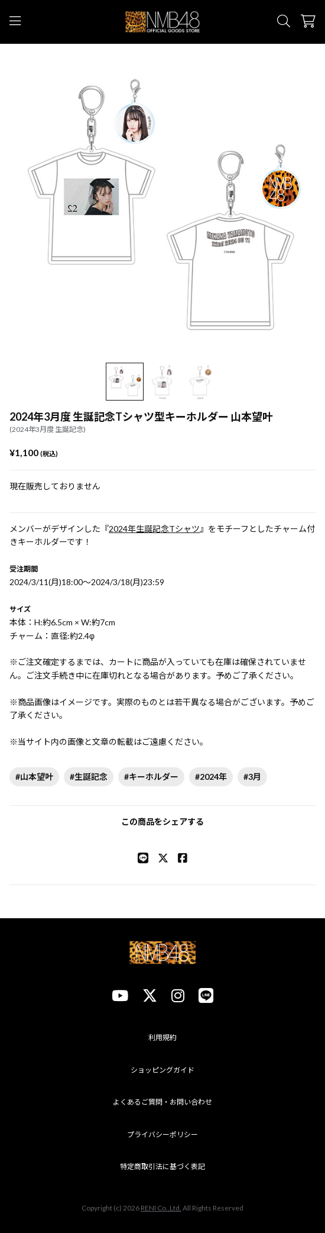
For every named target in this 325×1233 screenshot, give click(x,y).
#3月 (252, 777)
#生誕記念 (89, 777)
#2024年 (211, 777)
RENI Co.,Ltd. (161, 1207)
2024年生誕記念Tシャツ (154, 529)
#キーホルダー (151, 777)
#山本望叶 (34, 777)
